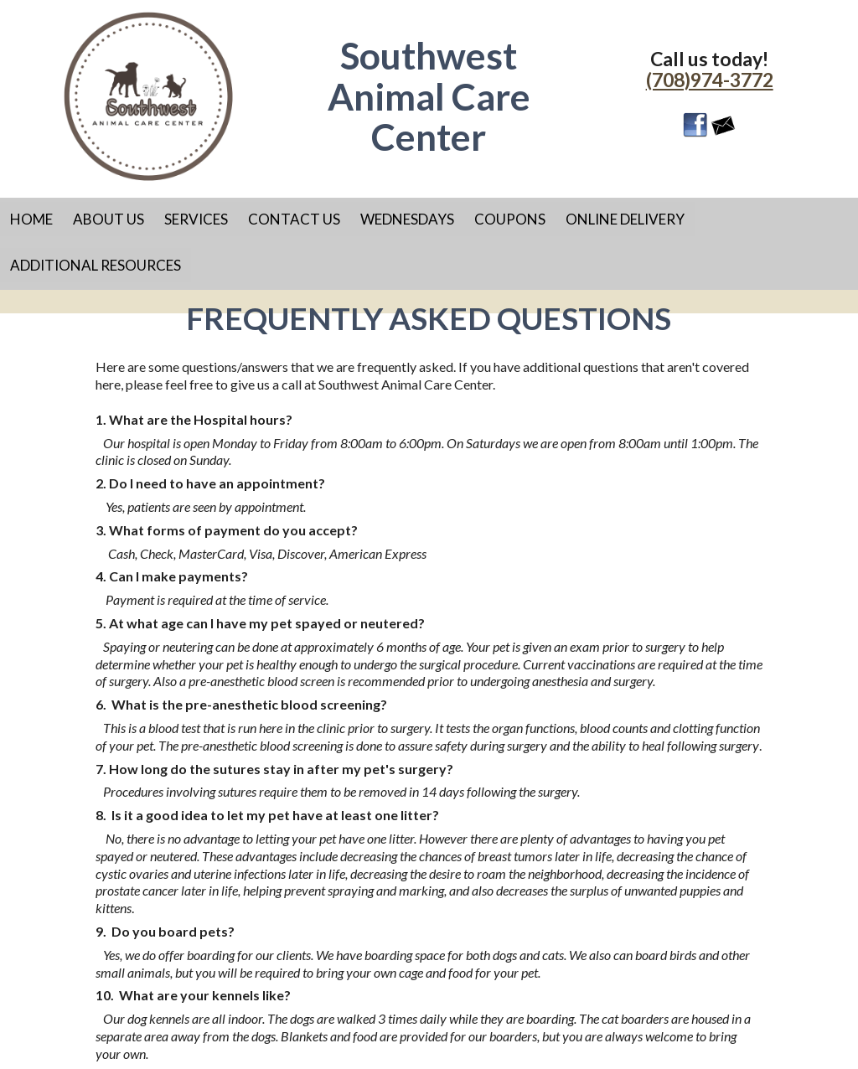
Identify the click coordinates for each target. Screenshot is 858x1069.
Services (196, 219)
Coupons (509, 219)
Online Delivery (625, 219)
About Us (108, 219)
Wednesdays (407, 219)
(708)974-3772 (709, 79)
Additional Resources (95, 265)
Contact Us (294, 219)
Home (31, 219)
